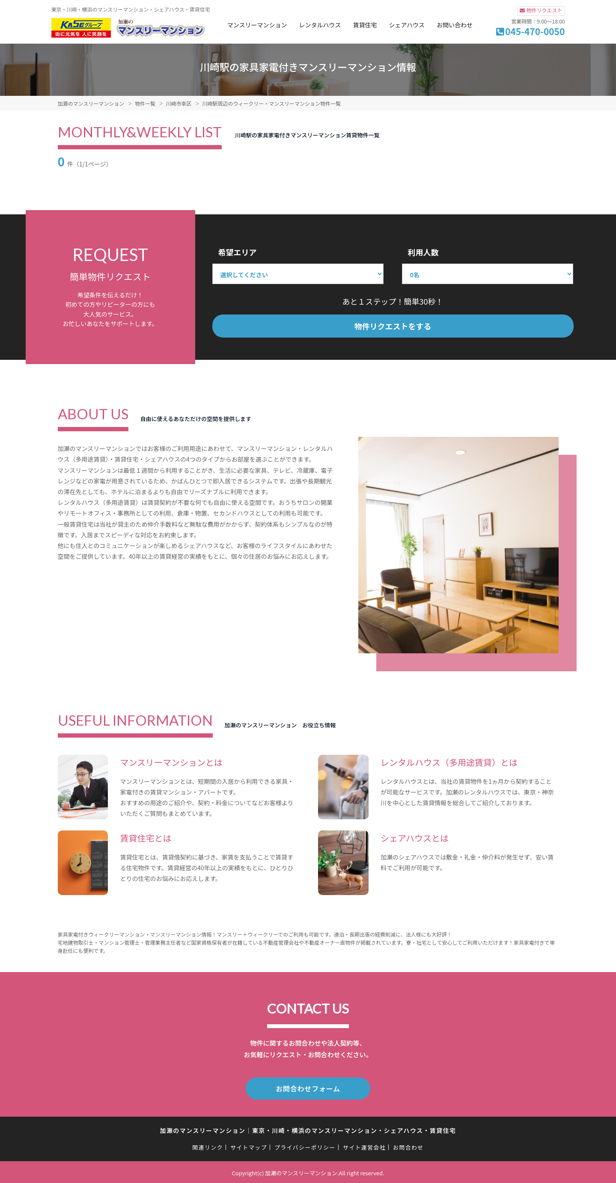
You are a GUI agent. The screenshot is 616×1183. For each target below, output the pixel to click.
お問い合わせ (455, 25)
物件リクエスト (544, 10)
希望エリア (237, 252)
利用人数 (423, 252)
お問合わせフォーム (308, 1087)
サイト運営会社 (364, 1145)
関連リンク (207, 1145)
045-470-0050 (535, 31)
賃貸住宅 (365, 25)
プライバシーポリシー (305, 1145)
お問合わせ (408, 1145)
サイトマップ (248, 1145)
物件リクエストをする (392, 326)
